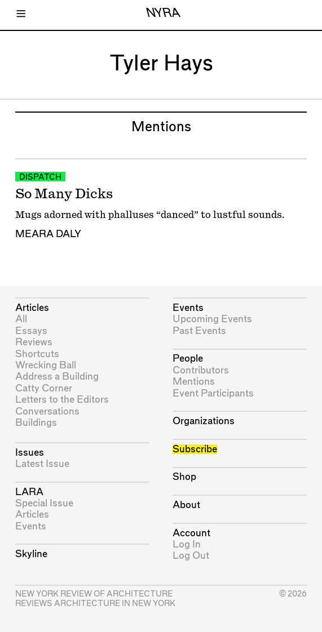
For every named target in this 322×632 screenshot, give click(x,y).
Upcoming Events (212, 319)
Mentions (194, 381)
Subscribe (195, 449)
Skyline (31, 554)
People (188, 358)
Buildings (36, 423)
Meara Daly (48, 234)
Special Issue (44, 503)
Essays (31, 331)
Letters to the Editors (62, 399)
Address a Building (57, 376)
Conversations (47, 411)
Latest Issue (42, 464)
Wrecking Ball (45, 365)
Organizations (204, 421)
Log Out (191, 555)
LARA (29, 492)
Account (191, 533)
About (186, 505)
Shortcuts (37, 354)
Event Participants (213, 393)
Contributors (201, 370)
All (21, 319)
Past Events (199, 331)
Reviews (33, 342)
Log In (187, 544)
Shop (184, 477)
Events (30, 526)
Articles (32, 308)
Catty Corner (43, 388)
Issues (29, 452)
